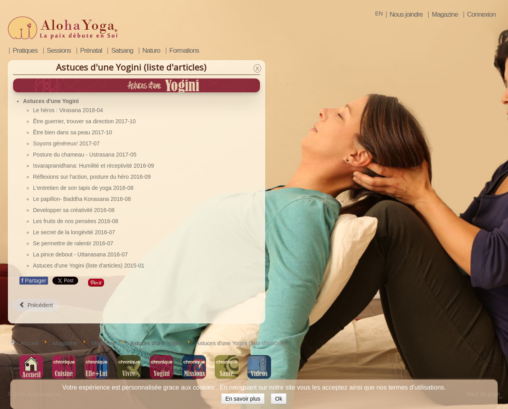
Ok (278, 399)
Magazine (445, 14)
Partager (33, 280)
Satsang (122, 51)
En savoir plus (242, 399)
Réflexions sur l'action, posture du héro (81, 177)
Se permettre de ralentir (63, 243)
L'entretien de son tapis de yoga (73, 188)
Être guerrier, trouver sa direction (74, 121)
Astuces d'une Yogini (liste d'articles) (78, 265)
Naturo (151, 51)
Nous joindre (406, 14)
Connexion (481, 14)
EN (379, 13)
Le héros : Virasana (58, 110)
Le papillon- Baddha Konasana (71, 199)
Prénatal (91, 51)
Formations (184, 51)
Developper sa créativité (63, 210)
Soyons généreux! (56, 143)
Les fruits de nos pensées (65, 221)
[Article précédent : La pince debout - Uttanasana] (36, 305)
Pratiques (25, 51)
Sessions (59, 51)
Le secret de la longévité (64, 232)
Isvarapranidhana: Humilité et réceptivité (83, 165)
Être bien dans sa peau (62, 132)
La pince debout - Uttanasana (70, 254)
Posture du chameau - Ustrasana (74, 154)
